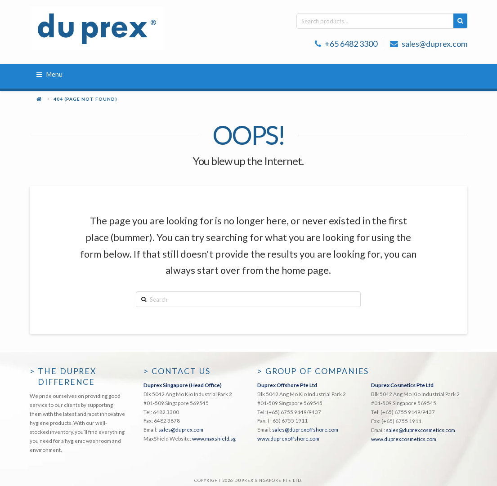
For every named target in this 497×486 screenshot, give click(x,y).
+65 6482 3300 (351, 44)
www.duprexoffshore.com (288, 438)
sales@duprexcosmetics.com (420, 430)
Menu (49, 74)
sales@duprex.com (434, 44)
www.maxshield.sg (214, 438)
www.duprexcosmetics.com (403, 439)
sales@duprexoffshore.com (305, 429)
